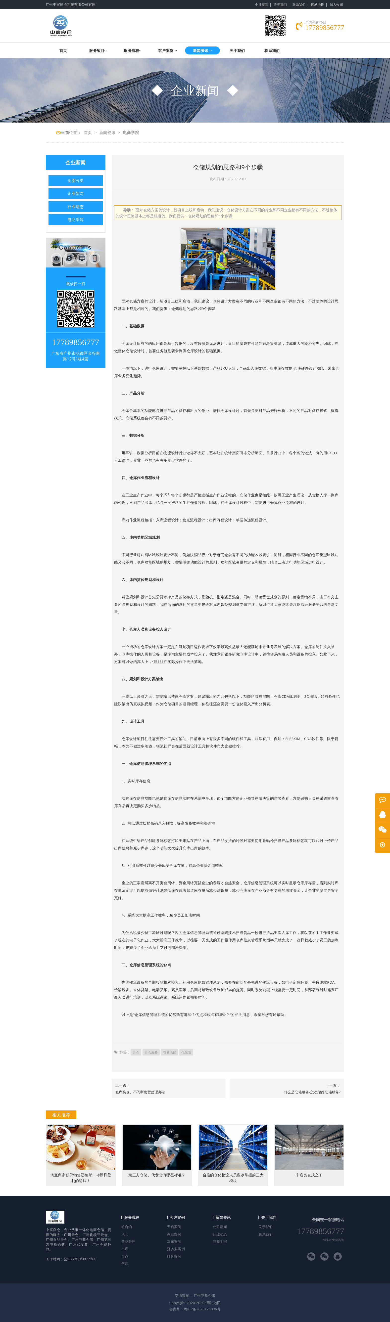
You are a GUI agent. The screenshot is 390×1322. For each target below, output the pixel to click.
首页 (63, 50)
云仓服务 (151, 1052)
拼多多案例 (176, 1248)
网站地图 (317, 4)
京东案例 (174, 1241)
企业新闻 (261, 4)
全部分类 (75, 180)
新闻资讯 (202, 50)
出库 (125, 1248)
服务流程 (133, 50)
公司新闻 (220, 1226)
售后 (125, 1263)
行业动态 (75, 206)
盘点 (125, 1256)
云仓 (136, 1052)
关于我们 (280, 4)
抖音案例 (174, 1256)
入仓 (125, 1234)
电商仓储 (169, 1052)
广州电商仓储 (204, 1295)
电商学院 (131, 132)
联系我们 (299, 4)
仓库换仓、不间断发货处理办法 (140, 1092)
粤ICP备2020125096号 (202, 1309)
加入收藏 (336, 4)
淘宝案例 (174, 1234)
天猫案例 (174, 1226)
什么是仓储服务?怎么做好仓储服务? (312, 1092)
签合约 (126, 1226)
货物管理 (128, 1241)
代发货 (186, 1052)
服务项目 (98, 50)
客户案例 (167, 50)
